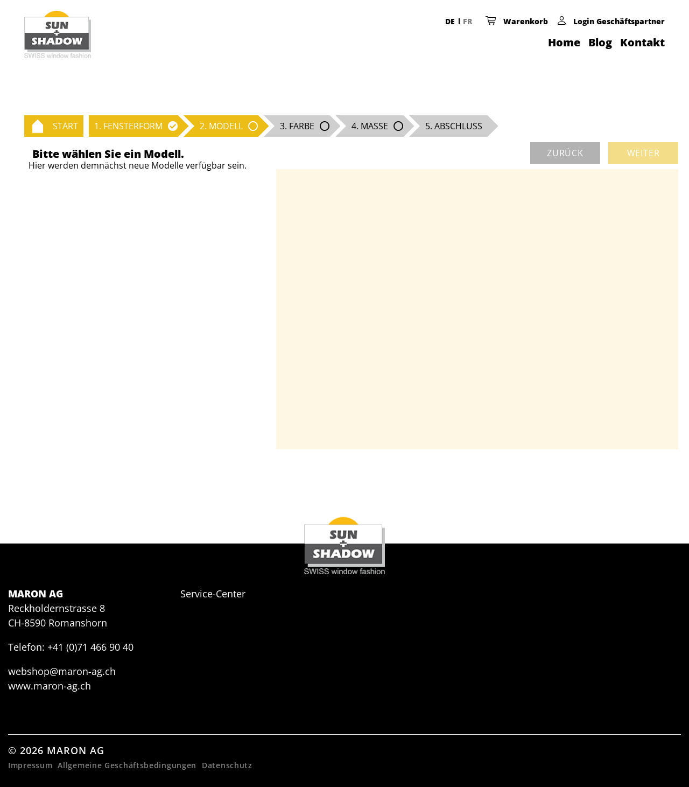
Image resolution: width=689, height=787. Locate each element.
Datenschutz (227, 765)
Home (564, 42)
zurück (565, 153)
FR (467, 21)
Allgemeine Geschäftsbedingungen (127, 765)
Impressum (30, 765)
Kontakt (642, 42)
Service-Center (212, 593)
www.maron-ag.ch (49, 685)
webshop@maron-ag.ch (62, 671)
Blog (600, 42)
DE (450, 21)
